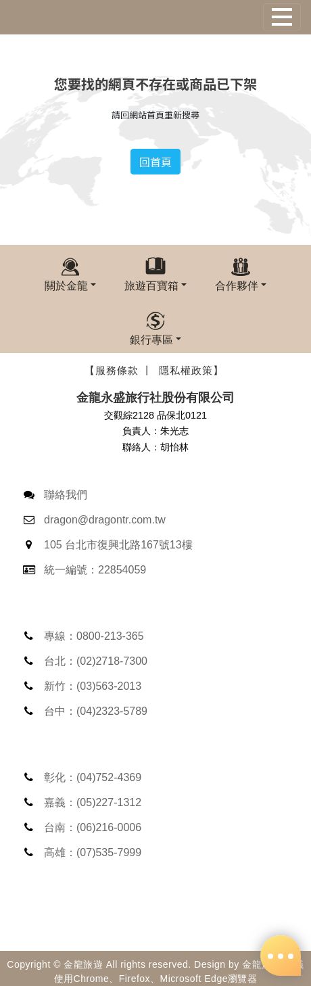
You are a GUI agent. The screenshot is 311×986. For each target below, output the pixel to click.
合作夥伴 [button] (236, 285)
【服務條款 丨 (119, 370)
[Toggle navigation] (282, 16)
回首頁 (155, 162)
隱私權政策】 (191, 370)
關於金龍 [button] (66, 285)
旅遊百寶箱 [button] (151, 285)
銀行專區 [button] (151, 339)
